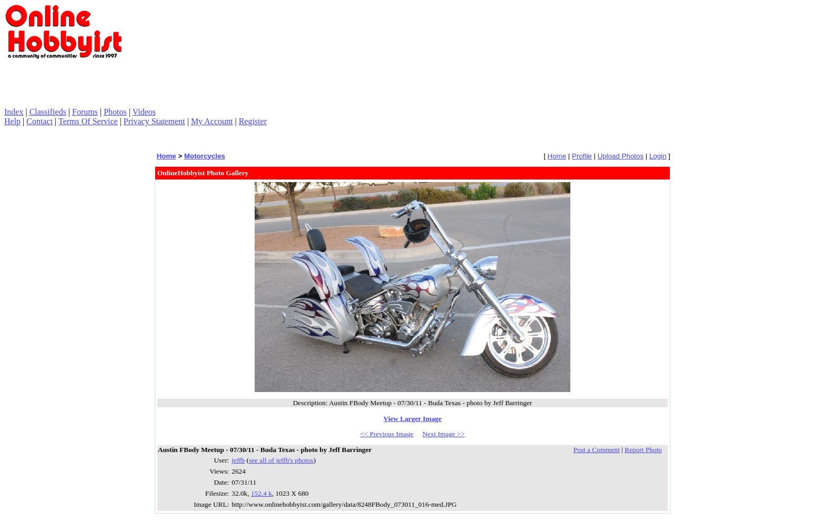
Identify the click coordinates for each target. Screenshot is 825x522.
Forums (85, 111)
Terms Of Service (88, 121)
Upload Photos (620, 156)
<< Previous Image (387, 434)
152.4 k (261, 493)
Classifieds (47, 111)
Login (658, 156)
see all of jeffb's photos (281, 460)
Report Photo (643, 450)
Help (12, 121)
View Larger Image (412, 419)
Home (166, 156)
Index (13, 111)
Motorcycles (204, 156)
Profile (582, 156)
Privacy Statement (154, 121)
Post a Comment (597, 450)
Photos (115, 111)
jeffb (238, 460)
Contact (39, 121)
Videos (144, 111)
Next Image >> (443, 434)
